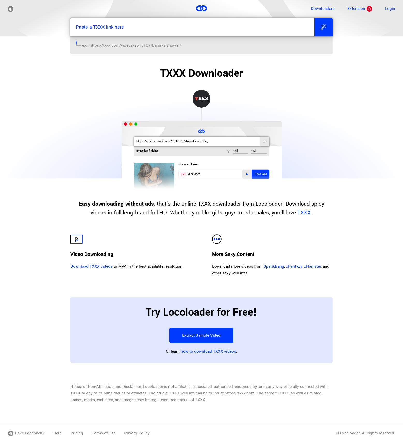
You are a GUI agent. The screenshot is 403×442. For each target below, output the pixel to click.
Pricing (76, 433)
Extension (359, 8)
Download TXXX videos (91, 266)
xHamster (312, 266)
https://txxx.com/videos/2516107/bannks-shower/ (135, 45)
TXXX (304, 212)
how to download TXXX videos (208, 351)
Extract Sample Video (201, 335)
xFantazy (294, 266)
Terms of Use (103, 433)
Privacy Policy (137, 433)
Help (57, 433)
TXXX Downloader (201, 73)
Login (390, 8)
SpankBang (273, 266)
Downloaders (322, 8)
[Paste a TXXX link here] (192, 27)
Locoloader (350, 433)
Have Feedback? (26, 433)
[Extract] (323, 27)
